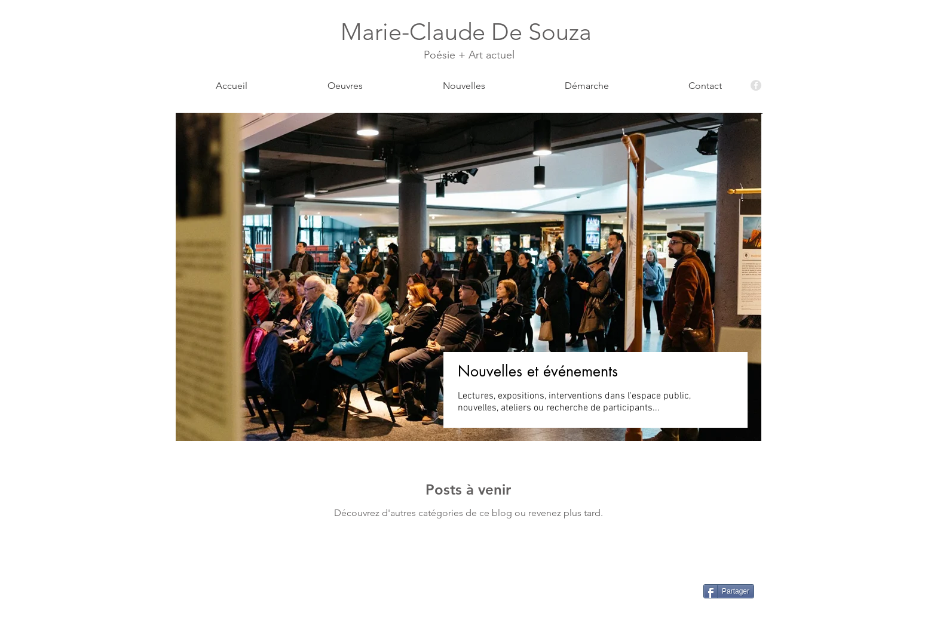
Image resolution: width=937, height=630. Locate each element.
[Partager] (728, 591)
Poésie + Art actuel (469, 54)
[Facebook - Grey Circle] (756, 85)
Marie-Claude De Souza (469, 31)
